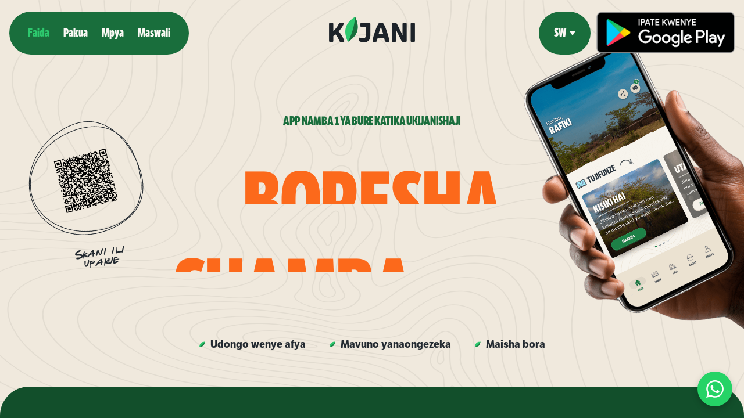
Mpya (113, 33)
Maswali (154, 33)
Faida (38, 33)
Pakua (75, 33)
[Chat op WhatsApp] (715, 389)
